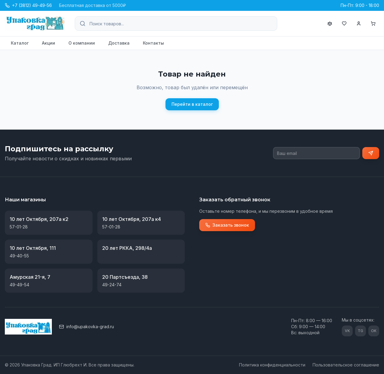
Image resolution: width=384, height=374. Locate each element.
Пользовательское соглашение (346, 364)
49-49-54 (19, 284)
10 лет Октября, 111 (33, 248)
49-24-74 (111, 284)
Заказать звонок (227, 225)
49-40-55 (19, 255)
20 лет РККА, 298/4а (127, 248)
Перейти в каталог (192, 104)
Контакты (153, 43)
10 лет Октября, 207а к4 (131, 219)
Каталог (20, 43)
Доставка (119, 43)
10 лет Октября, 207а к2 (39, 219)
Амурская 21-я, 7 (30, 277)
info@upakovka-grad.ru (86, 326)
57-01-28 (19, 226)
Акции (48, 43)
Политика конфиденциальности (272, 364)
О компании (81, 43)
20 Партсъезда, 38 (125, 277)
